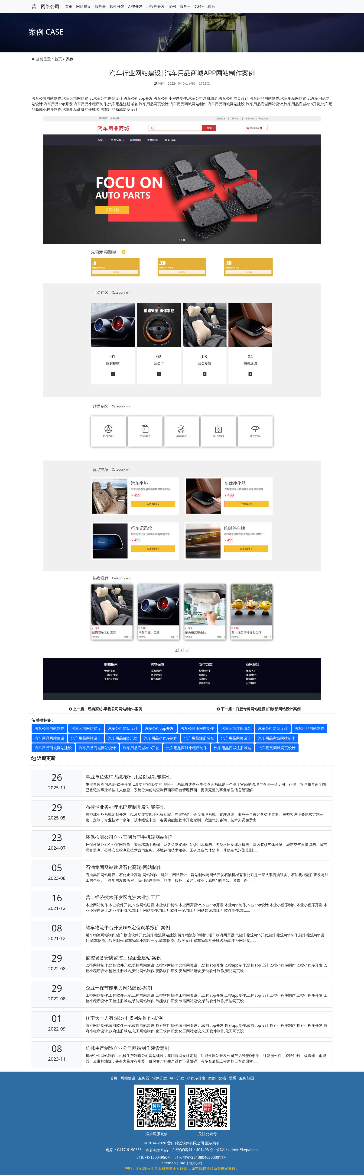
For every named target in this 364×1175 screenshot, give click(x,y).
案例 (172, 6)
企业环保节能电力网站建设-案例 (119, 988)
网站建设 (83, 6)
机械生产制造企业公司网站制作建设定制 (127, 1048)
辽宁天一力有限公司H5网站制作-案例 (124, 1018)
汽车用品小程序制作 (160, 738)
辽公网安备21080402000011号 (201, 1157)
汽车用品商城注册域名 (232, 747)
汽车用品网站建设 (49, 738)
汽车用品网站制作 (309, 728)
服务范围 (246, 1078)
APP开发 (135, 6)
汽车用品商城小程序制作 (186, 747)
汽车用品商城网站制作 (276, 738)
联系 (211, 6)
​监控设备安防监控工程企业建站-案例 (123, 957)
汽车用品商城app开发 (141, 747)
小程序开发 (155, 6)
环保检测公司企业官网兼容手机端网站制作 (130, 837)
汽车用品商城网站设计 (97, 747)
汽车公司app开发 (159, 728)
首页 (68, 6)
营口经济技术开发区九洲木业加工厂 (123, 897)
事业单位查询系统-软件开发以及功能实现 (128, 777)
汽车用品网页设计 (236, 738)
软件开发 (117, 6)
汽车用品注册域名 (199, 738)
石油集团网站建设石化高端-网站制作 (123, 867)
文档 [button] (197, 6)
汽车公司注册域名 (236, 728)
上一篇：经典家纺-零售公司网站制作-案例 (105, 708)
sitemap (169, 1162)
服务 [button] (183, 6)
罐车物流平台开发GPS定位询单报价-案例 (128, 927)
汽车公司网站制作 (49, 728)
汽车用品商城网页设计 (277, 747)
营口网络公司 (45, 6)
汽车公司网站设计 (123, 728)
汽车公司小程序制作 (197, 728)
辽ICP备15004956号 (154, 1157)
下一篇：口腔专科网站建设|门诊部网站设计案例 (259, 708)
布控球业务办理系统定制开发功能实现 (125, 807)
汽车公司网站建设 (86, 728)
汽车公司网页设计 (273, 728)
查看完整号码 (157, 1150)
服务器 (100, 6)
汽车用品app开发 (122, 738)
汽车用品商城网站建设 (53, 747)
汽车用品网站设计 (86, 738)
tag (182, 1162)
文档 (222, 1078)
